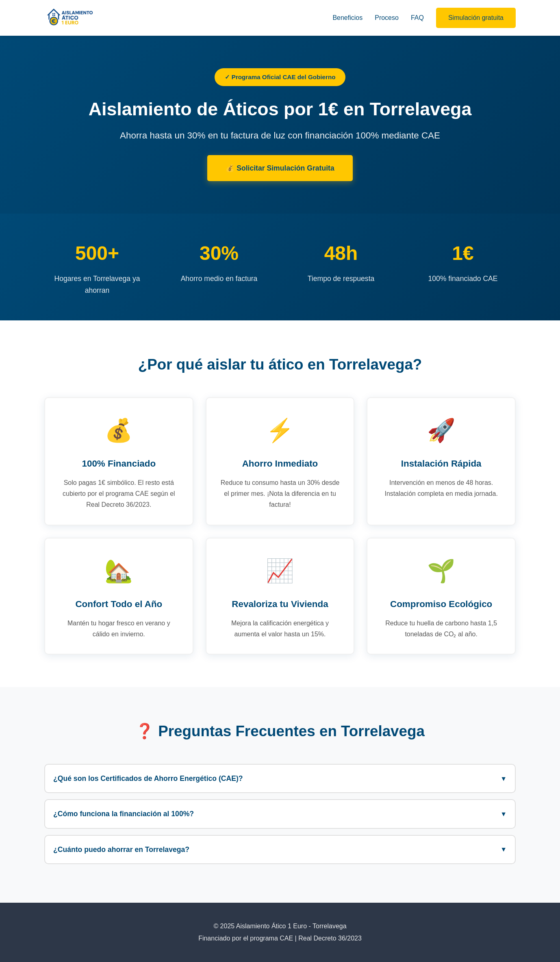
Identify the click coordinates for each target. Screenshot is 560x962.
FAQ (417, 17)
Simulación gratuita (476, 17)
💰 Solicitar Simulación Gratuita (280, 168)
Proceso (387, 17)
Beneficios (347, 17)
